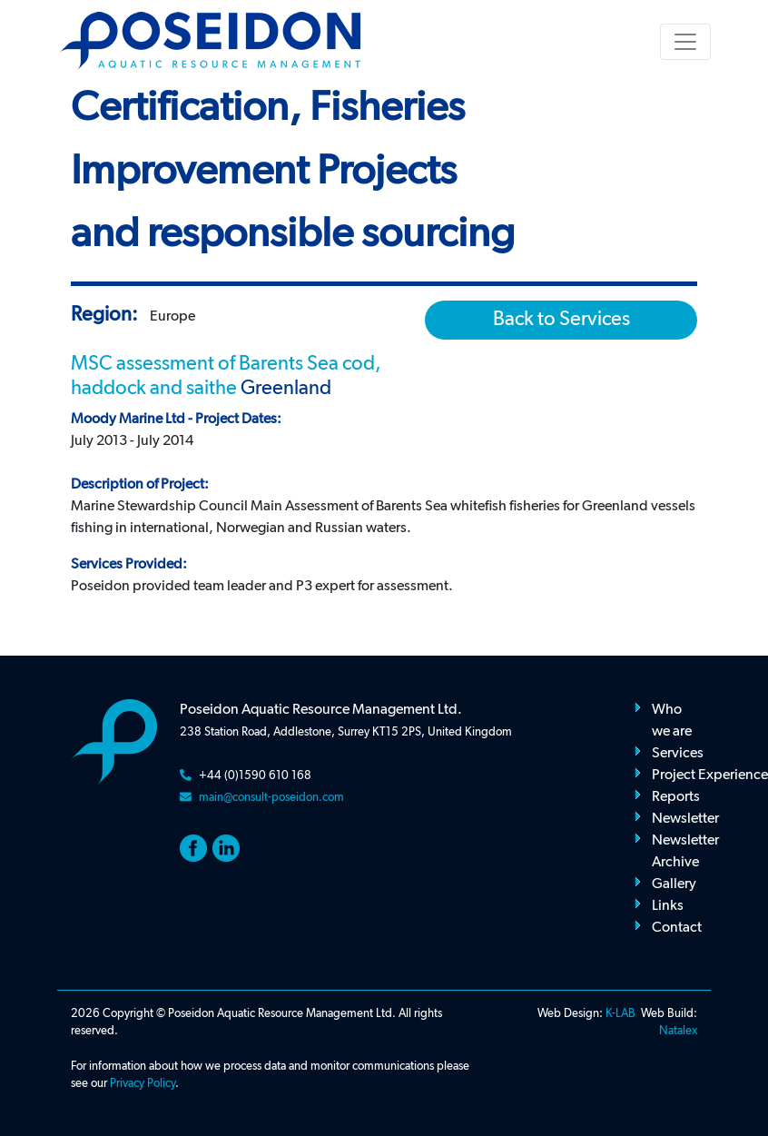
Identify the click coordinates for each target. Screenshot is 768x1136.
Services (678, 753)
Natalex (678, 1031)
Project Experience (710, 775)
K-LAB (620, 1014)
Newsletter (685, 819)
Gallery (674, 884)
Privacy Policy (142, 1084)
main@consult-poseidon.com (271, 798)
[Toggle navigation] (685, 42)
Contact (677, 928)
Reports (676, 797)
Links (668, 906)
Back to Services (561, 320)
